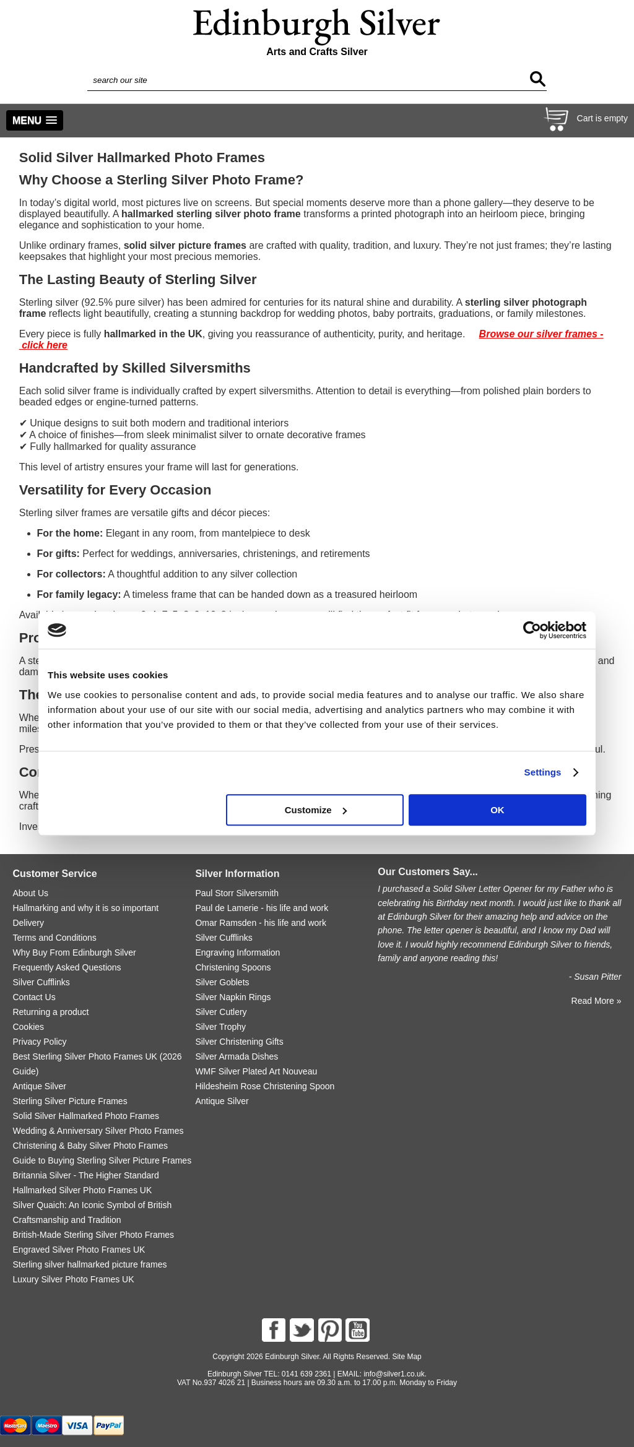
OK (497, 810)
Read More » (596, 1001)
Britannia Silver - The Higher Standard (85, 1175)
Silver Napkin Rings (233, 997)
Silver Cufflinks (40, 982)
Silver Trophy (220, 1027)
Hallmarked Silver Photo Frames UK (82, 1190)
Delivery (28, 923)
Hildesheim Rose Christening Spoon (264, 1086)
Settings (543, 772)
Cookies (28, 1027)
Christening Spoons (233, 967)
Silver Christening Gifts (239, 1042)
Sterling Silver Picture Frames (69, 1101)
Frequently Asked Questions (66, 967)
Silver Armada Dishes (236, 1056)
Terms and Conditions (54, 938)
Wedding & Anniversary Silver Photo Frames (97, 1131)
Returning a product (50, 1012)
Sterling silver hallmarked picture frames (89, 1264)
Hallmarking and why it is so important (85, 908)
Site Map (406, 1356)
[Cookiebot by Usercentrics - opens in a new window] (532, 630)
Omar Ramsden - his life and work (260, 923)
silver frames (568, 334)
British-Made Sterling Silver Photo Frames (93, 1235)
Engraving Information (237, 952)
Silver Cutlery (220, 1012)
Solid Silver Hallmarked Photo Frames (85, 1116)
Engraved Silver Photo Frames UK (78, 1250)
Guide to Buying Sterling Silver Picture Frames (101, 1160)
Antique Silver (39, 1086)
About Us (30, 893)
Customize (316, 810)
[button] (34, 120)
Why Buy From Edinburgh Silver (74, 952)
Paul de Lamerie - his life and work (261, 908)
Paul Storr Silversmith (237, 893)
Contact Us (33, 997)
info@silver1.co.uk (393, 1374)
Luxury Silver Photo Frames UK (73, 1279)
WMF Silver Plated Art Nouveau (256, 1071)
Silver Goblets (222, 982)
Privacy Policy (39, 1042)
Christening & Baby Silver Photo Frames (90, 1146)
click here (44, 345)
